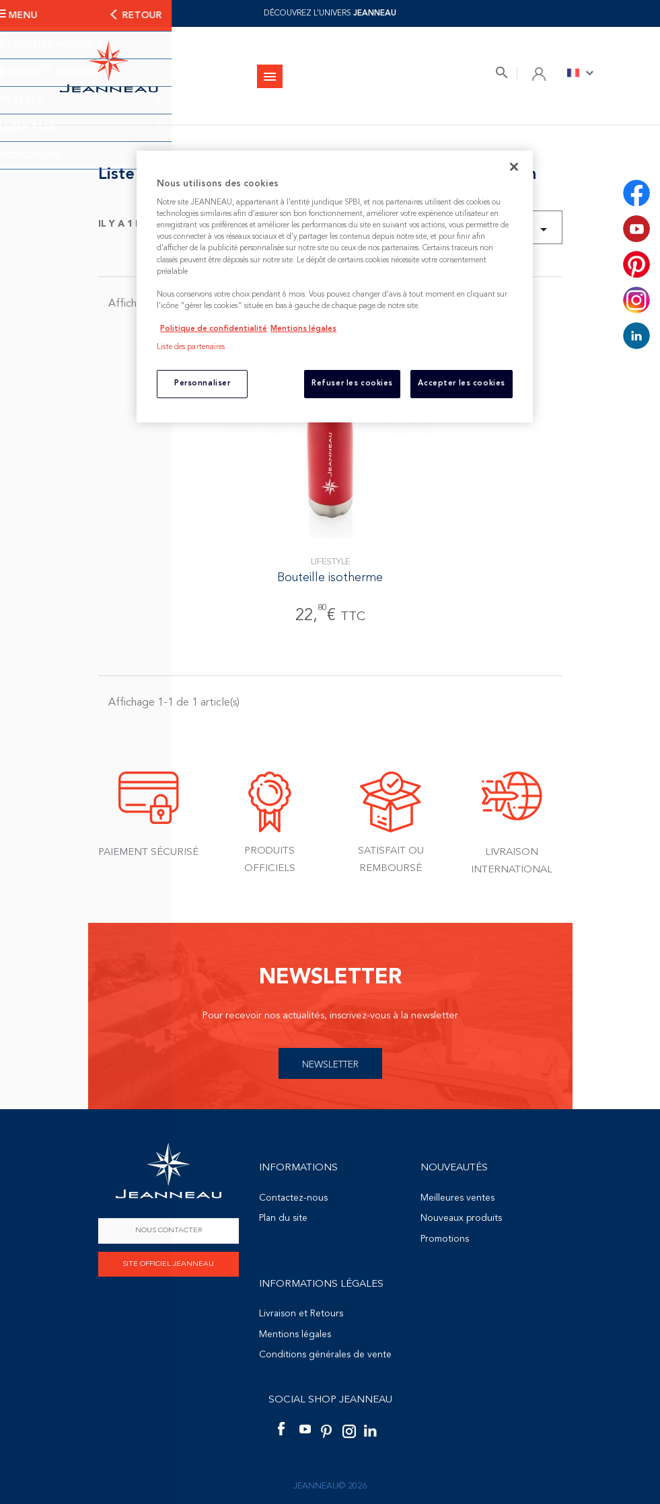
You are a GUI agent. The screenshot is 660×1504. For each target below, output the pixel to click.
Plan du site (283, 1218)
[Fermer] (514, 167)
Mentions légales (295, 1334)
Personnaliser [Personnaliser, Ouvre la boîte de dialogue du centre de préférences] (202, 383)
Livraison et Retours (301, 1313)
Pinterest (636, 264)
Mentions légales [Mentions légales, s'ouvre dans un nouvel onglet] (303, 329)
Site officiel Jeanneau (168, 1264)
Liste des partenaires (191, 347)
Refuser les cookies (352, 383)
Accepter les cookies (461, 383)
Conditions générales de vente (325, 1354)
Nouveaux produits (461, 1218)
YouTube (636, 228)
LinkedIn (636, 335)
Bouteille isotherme (330, 578)
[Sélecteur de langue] (580, 72)
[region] (335, 286)
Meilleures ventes (457, 1198)
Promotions (444, 1239)
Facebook (636, 193)
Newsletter (330, 1064)
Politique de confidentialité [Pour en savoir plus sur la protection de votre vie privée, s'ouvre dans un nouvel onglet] (213, 329)
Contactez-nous (293, 1198)
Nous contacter (168, 1230)
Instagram (636, 300)
